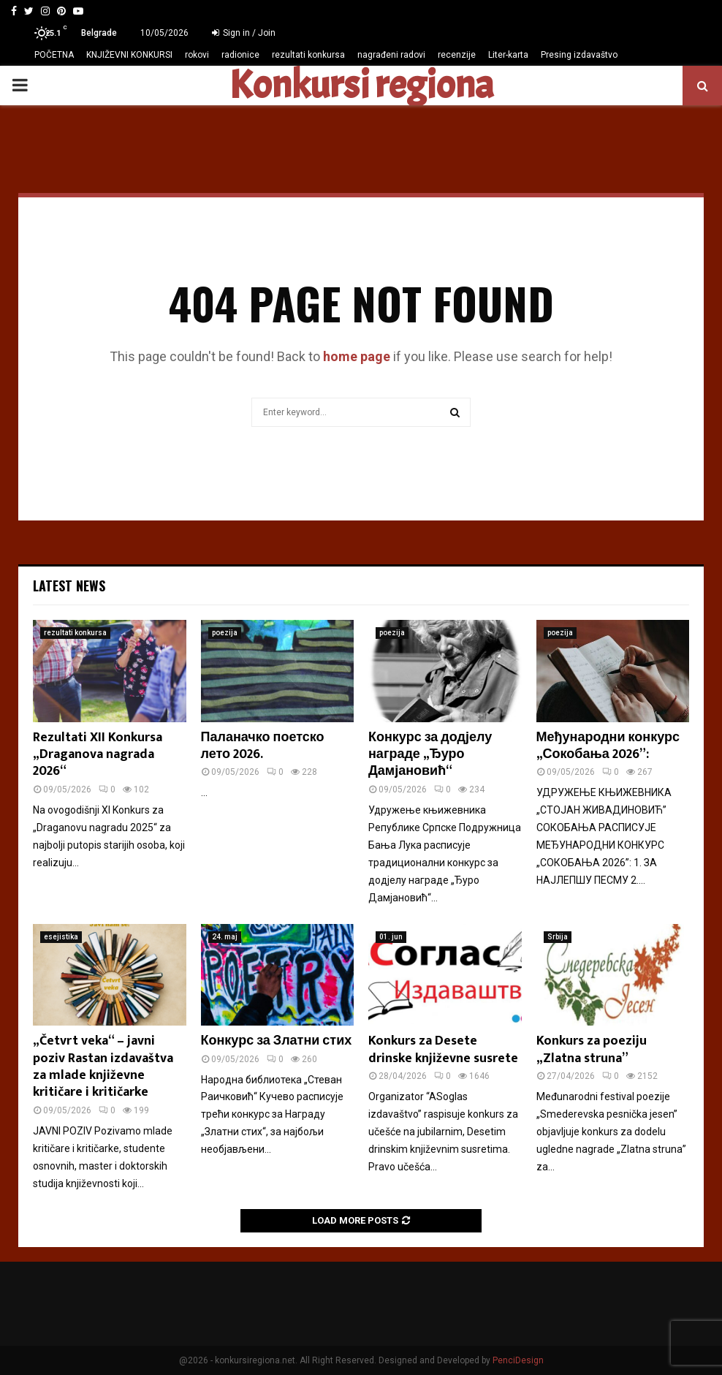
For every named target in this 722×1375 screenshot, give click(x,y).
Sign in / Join (244, 33)
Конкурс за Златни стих (276, 1041)
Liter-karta (508, 55)
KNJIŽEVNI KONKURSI (129, 55)
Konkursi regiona (361, 85)
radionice (240, 55)
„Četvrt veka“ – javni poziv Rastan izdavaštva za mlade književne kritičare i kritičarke (103, 1066)
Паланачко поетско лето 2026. (262, 746)
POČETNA (54, 55)
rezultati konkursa (308, 55)
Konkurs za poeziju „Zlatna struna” (591, 1049)
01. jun (391, 937)
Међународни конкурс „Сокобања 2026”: (608, 746)
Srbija (557, 937)
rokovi (197, 55)
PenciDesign (518, 1360)
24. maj (225, 937)
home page (356, 356)
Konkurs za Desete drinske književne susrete (443, 1049)
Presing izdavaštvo (579, 55)
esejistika (61, 937)
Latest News (69, 585)
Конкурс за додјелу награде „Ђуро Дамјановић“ (430, 755)
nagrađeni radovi (391, 55)
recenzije (457, 55)
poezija (225, 633)
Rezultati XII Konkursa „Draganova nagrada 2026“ (97, 755)
